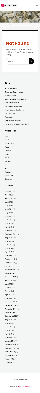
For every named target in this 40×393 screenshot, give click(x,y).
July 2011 (8, 284)
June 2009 (8, 362)
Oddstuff (8, 161)
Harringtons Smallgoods (13, 106)
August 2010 (9, 320)
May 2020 (8, 195)
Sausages (8, 179)
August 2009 (9, 359)
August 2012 (9, 238)
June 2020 (8, 191)
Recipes (8, 172)
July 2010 (8, 323)
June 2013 (8, 220)
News (7, 158)
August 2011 (9, 280)
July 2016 (8, 202)
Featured (8, 147)
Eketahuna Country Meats (14, 92)
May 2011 (8, 291)
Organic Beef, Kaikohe (13, 121)
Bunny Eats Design (11, 88)
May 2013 (8, 223)
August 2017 (9, 198)
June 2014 (8, 216)
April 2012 (8, 252)
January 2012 (10, 263)
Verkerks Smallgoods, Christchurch (17, 124)
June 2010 (8, 327)
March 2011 (9, 298)
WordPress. (26, 386)
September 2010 (11, 316)
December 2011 (10, 266)
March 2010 (9, 338)
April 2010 (8, 334)
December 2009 (10, 345)
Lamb (7, 154)
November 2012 (10, 234)
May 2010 (8, 330)
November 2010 (10, 309)
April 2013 (8, 227)
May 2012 (8, 248)
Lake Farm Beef (10, 113)
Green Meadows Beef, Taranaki (16, 99)
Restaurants (9, 176)
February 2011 (10, 302)
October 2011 (10, 273)
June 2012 (8, 245)
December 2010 (10, 305)
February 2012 (10, 259)
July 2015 (8, 206)
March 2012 (9, 255)
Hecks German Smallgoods (14, 110)
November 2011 (10, 270)
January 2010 (10, 341)
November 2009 (10, 348)
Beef (7, 136)
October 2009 (10, 352)
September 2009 (11, 355)
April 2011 (8, 295)
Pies (6, 165)
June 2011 (8, 288)
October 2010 (10, 313)
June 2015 (8, 209)
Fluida (19, 386)
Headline (8, 151)
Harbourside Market (12, 103)
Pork (6, 168)
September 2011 (11, 277)
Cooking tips (9, 143)
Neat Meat (8, 117)
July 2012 (8, 241)
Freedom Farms (10, 96)
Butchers (8, 140)
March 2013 (9, 231)
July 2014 (8, 213)
